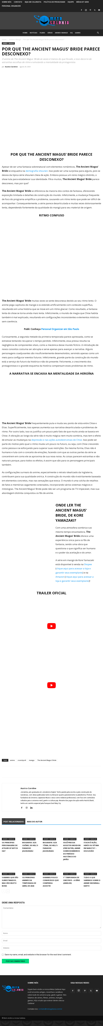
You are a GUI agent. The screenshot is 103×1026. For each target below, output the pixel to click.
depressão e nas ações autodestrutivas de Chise (56, 439)
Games (77, 33)
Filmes (42, 33)
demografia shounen (36, 170)
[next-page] (8, 891)
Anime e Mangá (61, 33)
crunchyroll (22, 760)
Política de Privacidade (54, 2)
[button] (98, 33)
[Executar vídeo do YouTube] (51, 626)
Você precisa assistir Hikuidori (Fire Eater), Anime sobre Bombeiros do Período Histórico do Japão (72, 851)
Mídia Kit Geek (82, 2)
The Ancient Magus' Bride (46, 760)
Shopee (88, 564)
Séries (50, 33)
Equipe (71, 2)
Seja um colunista (33, 2)
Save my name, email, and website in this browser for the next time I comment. (38, 955)
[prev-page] (3, 891)
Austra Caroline (11, 67)
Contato (18, 2)
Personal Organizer (11, 6)
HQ (71, 33)
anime (12, 760)
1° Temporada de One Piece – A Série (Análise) (71, 880)
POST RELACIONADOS (13, 821)
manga (31, 760)
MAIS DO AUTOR (34, 821)
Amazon (60, 576)
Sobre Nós (6, 2)
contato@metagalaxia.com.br (50, 1009)
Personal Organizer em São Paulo (60, 329)
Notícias (33, 33)
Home (25, 33)
